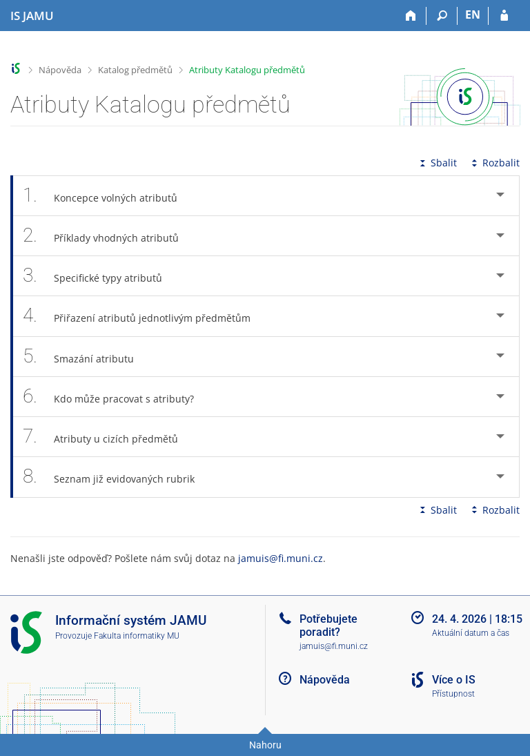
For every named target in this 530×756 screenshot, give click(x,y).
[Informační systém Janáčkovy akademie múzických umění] (32, 16)
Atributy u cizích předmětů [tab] (108, 437)
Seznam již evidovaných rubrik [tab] (116, 477)
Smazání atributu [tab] (86, 357)
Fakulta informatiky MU (136, 636)
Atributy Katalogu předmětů (247, 70)
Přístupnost (453, 694)
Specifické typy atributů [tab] (100, 276)
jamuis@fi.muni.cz (280, 558)
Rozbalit (494, 162)
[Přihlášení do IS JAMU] (504, 16)
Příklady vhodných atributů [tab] (108, 236)
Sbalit (437, 162)
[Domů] (410, 16)
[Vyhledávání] (442, 16)
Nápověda (60, 70)
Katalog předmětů (135, 70)
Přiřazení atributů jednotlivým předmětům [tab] (144, 316)
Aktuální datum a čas (470, 633)
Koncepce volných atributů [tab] (108, 196)
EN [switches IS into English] (472, 14)
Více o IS (453, 679)
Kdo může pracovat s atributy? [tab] (116, 397)
